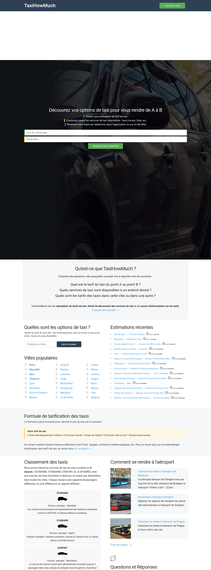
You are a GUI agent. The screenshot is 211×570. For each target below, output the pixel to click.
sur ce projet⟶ (82, 448)
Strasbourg (66, 388)
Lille (93, 392)
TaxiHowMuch (40, 5)
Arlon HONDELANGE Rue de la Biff (131, 354)
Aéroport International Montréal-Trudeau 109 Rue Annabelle (142, 398)
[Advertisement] (105, 34)
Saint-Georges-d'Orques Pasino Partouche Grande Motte (140, 378)
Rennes (64, 369)
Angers (95, 378)
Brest (94, 383)
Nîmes (94, 369)
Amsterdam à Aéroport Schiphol (155, 497)
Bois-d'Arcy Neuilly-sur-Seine (128, 339)
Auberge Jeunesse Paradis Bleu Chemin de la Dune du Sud (141, 388)
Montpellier (66, 383)
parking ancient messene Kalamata (131, 349)
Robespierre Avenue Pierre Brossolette (132, 363)
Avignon (64, 364)
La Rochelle (66, 397)
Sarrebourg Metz (123, 383)
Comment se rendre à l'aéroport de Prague (161, 521)
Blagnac (95, 397)
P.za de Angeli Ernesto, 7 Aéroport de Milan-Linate (137, 344)
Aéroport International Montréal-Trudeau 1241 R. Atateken (141, 373)
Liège (63, 378)
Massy (94, 388)
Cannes (95, 374)
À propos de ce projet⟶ (105, 310)
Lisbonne (65, 374)
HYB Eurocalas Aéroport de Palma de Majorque (136, 368)
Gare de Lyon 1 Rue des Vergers (129, 334)
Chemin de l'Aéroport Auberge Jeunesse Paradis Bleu (139, 393)
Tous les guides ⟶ (121, 544)
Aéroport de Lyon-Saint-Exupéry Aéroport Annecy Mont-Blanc (142, 359)
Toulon (95, 364)
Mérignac (65, 392)
